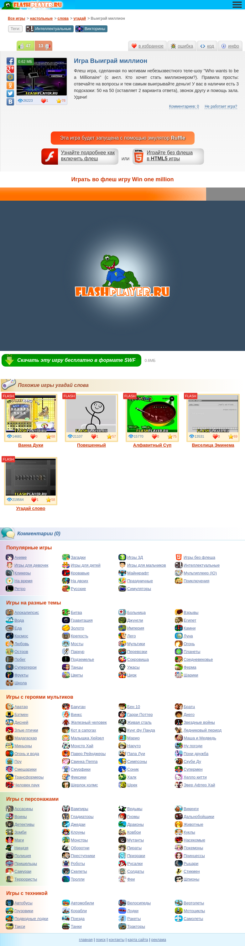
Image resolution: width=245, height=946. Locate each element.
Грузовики (19, 910)
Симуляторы (134, 588)
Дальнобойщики (194, 816)
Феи (126, 879)
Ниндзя (17, 848)
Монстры (75, 840)
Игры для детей (81, 565)
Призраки (131, 855)
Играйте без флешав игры (170, 155)
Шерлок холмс (80, 785)
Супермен (189, 769)
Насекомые (190, 840)
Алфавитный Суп (152, 421)
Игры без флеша (195, 557)
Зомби (16, 832)
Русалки (130, 863)
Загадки (74, 557)
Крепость (75, 636)
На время (19, 581)
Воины (16, 816)
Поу (14, 761)
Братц (185, 706)
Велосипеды (134, 903)
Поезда (73, 918)
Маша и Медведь (195, 738)
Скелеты (74, 871)
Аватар (17, 706)
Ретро (15, 588)
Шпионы (187, 879)
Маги (15, 840)
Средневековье (194, 659)
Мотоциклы (190, 910)
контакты (116, 940)
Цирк (127, 675)
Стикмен (187, 871)
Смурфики (76, 769)
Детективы (20, 824)
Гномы (128, 816)
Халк (127, 777)
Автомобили (78, 903)
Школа (16, 683)
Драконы (131, 824)
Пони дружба (191, 753)
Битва (72, 612)
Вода (15, 620)
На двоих (75, 581)
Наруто (129, 746)
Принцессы (190, 855)
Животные (189, 824)
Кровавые (76, 573)
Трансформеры (25, 777)
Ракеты (129, 918)
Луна (184, 636)
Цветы (72, 675)
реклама (158, 940)
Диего (185, 714)
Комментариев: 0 (184, 106)
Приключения (192, 581)
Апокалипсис (22, 612)
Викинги (187, 808)
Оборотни (75, 848)
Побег (16, 659)
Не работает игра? (221, 106)
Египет (185, 620)
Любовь (17, 643)
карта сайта (138, 940)
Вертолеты (189, 903)
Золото (73, 628)
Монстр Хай (77, 746)
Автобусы (19, 903)
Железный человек (84, 722)
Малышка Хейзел (83, 738)
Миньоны (19, 746)
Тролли (73, 879)
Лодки (128, 910)
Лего (127, 636)
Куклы (185, 832)
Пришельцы (21, 863)
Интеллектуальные (48, 28)
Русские (74, 588)
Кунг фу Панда (136, 730)
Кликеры (18, 573)
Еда (14, 628)
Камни (185, 628)
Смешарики (21, 769)
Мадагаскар (21, 738)
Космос (17, 636)
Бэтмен (17, 714)
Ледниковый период (198, 730)
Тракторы (131, 926)
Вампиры (75, 808)
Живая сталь (135, 722)
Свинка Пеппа (79, 761)
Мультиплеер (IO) (196, 573)
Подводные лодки (27, 918)
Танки (72, 926)
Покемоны (189, 848)
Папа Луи (131, 753)
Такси (15, 926)
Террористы (21, 879)
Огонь (185, 643)
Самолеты (189, 918)
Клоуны (73, 832)
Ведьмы (130, 808)
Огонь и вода (22, 753)
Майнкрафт (133, 573)
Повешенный (91, 421)
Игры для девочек (27, 565)
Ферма (185, 667)
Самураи (18, 871)
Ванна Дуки (30, 421)
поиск (101, 940)
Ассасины (19, 808)
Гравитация (77, 620)
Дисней (17, 722)
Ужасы (129, 667)
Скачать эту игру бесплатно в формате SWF (76, 360)
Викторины (90, 28)
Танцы (72, 667)
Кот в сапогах (79, 730)
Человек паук (22, 785)
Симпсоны (132, 761)
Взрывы (186, 612)
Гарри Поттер (135, 714)
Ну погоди (188, 746)
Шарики (186, 675)
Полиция (18, 855)
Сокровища (133, 659)
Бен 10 (129, 706)
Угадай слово (30, 484)
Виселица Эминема (213, 421)
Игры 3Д (130, 557)
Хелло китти (191, 777)
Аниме (16, 557)
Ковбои (129, 832)
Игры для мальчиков (142, 565)
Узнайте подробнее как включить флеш (88, 155)
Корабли (74, 910)
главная (86, 940)
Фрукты (17, 675)
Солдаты (131, 871)
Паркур (73, 651)
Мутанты (131, 840)
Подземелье (78, 659)
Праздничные (135, 581)
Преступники (78, 855)
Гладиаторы (78, 816)
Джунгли (130, 620)
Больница (132, 612)
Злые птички (22, 730)
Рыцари (186, 863)
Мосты (72, 643)
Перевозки (132, 651)
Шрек (127, 785)
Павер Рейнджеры (84, 753)
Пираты (130, 848)
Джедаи (74, 824)
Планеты (187, 651)
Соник (128, 769)
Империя (131, 628)
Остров (17, 651)
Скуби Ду (188, 761)
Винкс (72, 714)
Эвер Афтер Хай (195, 785)
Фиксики (74, 777)
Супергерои (21, 667)
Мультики (131, 643)
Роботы (73, 863)
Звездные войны (195, 722)
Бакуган (74, 706)
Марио (129, 738)
